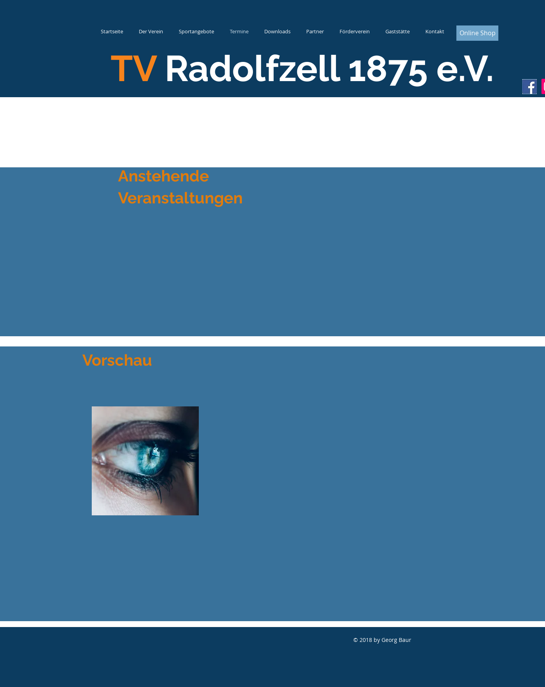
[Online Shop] (477, 33)
